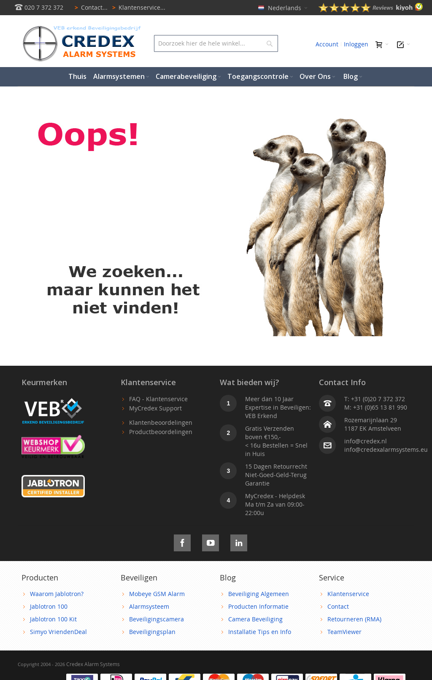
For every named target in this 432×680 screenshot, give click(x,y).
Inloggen (356, 44)
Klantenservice (348, 594)
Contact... (90, 7)
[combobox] (216, 43)
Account (327, 44)
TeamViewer (344, 632)
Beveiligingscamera (156, 619)
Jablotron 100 (49, 606)
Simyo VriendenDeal (58, 632)
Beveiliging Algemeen (258, 594)
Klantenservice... (137, 7)
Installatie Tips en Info (259, 632)
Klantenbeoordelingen (160, 422)
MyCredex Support (155, 408)
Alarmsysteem (149, 606)
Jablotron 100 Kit (53, 619)
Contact (338, 606)
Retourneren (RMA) (354, 619)
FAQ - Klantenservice (158, 399)
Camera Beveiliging (255, 619)
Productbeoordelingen (160, 432)
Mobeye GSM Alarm (157, 594)
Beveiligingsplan (152, 632)
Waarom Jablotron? (57, 594)
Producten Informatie (258, 606)
